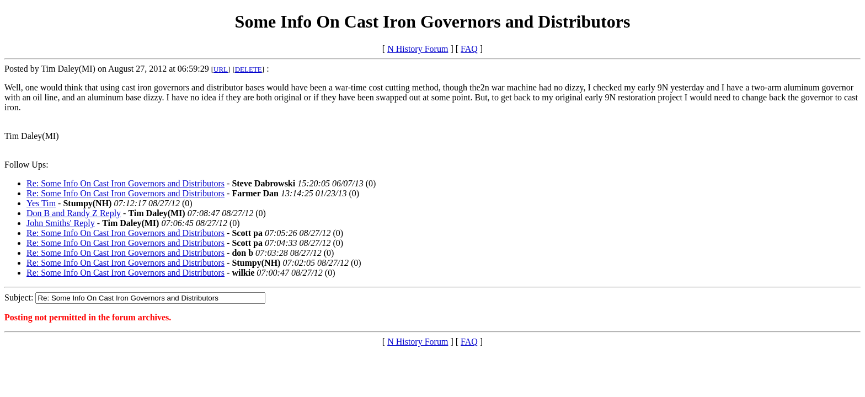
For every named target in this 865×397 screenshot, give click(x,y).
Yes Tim (41, 203)
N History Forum (417, 48)
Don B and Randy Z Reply (73, 213)
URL (220, 69)
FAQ (469, 48)
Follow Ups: (26, 164)
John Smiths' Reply (60, 223)
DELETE (248, 69)
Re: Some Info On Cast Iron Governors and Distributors (125, 183)
